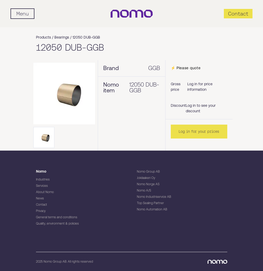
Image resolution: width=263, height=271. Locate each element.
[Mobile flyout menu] (22, 13)
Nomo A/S (144, 190)
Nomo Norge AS (148, 184)
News (40, 198)
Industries (43, 179)
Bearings (61, 37)
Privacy (41, 211)
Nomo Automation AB (152, 209)
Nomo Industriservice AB (154, 197)
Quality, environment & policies (57, 223)
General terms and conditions (56, 217)
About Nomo (45, 192)
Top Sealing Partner (150, 203)
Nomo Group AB (148, 171)
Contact (41, 204)
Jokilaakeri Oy (146, 178)
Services (42, 186)
